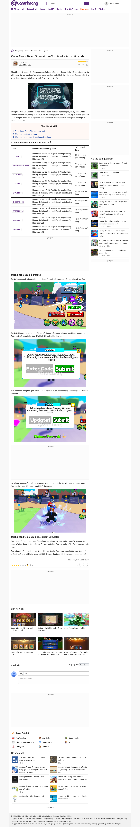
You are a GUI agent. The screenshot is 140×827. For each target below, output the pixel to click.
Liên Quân (44, 738)
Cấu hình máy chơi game (23, 742)
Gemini (59, 9)
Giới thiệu (14, 816)
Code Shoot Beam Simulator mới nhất (30, 131)
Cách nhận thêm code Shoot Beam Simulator (33, 137)
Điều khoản (21, 816)
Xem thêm (50, 807)
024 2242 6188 (27, 821)
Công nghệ (84, 9)
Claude (42, 9)
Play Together (19, 738)
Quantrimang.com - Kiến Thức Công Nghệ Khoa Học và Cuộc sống (24, 3)
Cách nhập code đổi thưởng (26, 134)
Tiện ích (102, 9)
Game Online (45, 742)
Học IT (93, 9)
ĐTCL (69, 742)
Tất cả (16, 9)
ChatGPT (51, 9)
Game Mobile (71, 738)
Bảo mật (28, 816)
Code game (43, 51)
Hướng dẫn (35, 816)
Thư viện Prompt (71, 9)
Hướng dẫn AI (32, 9)
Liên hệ (49, 816)
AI (23, 9)
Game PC (44, 747)
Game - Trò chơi (31, 51)
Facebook (63, 816)
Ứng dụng (43, 816)
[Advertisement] (70, 31)
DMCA (69, 816)
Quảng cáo (56, 816)
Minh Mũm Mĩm (25, 65)
